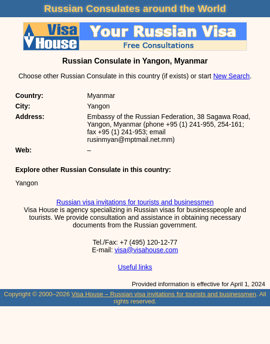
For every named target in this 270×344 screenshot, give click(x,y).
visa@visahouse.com (146, 250)
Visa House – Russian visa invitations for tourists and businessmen (163, 294)
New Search (231, 76)
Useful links (135, 267)
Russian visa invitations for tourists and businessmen (135, 202)
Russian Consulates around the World (135, 8)
